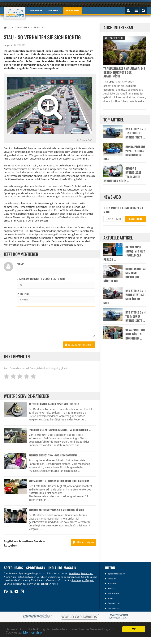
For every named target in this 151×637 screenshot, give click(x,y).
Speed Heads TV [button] (54, 10)
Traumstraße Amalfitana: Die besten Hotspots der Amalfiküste (124, 72)
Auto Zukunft (82, 576)
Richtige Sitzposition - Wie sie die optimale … (54, 455)
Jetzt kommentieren (79, 344)
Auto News (74, 573)
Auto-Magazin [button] (36, 10)
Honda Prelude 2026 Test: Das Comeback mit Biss (124, 153)
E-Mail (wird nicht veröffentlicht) (42, 278)
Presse (111, 588)
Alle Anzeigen (83, 542)
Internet (23, 293)
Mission (112, 578)
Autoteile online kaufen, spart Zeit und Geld (54, 404)
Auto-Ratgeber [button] (72, 10)
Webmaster (114, 593)
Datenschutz (114, 603)
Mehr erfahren (33, 633)
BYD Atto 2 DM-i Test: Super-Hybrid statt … (135, 133)
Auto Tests (16, 576)
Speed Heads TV (116, 573)
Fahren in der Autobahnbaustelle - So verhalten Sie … (60, 430)
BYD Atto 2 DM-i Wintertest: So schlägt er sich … (124, 297)
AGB (110, 598)
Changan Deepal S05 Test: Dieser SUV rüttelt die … (124, 275)
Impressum (114, 608)
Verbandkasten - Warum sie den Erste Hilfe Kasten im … (60, 481)
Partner (112, 583)
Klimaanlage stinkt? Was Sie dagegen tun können (56, 510)
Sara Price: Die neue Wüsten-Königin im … (135, 334)
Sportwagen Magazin (82, 580)
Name (20, 264)
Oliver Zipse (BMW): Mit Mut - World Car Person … (124, 253)
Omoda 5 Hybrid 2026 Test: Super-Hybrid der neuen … (122, 174)
